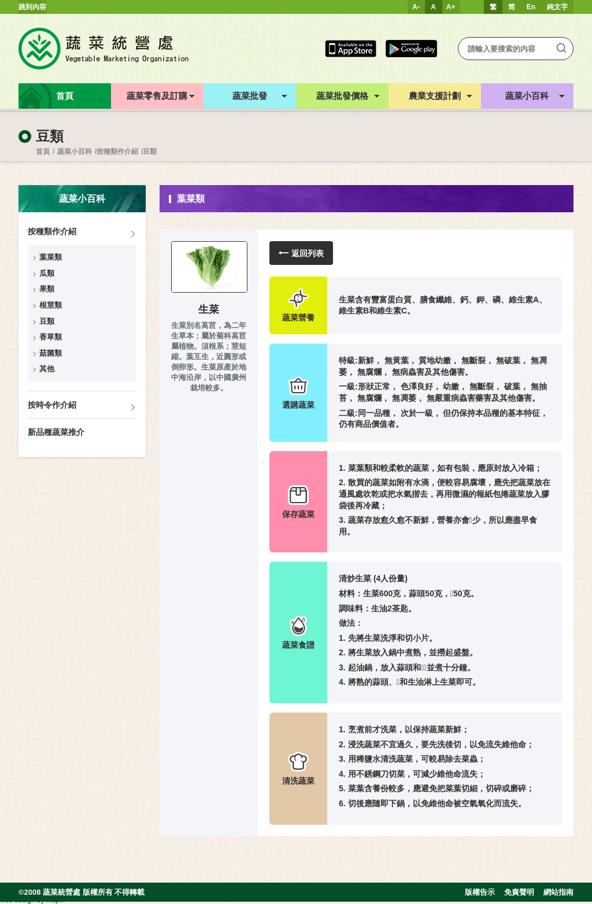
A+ (451, 7)
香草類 (50, 337)
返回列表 (301, 253)
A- (416, 7)
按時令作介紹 (52, 404)
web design (17, 900)
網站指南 (558, 892)
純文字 (557, 7)
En (531, 7)
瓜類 (46, 273)
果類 (46, 289)
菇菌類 (50, 353)
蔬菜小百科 (74, 151)
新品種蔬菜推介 (56, 432)
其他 (46, 368)
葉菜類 (50, 257)
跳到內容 (32, 7)
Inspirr (55, 900)
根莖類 (50, 305)
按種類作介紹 (117, 151)
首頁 (43, 151)
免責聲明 (519, 892)
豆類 (150, 151)
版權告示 (480, 892)
